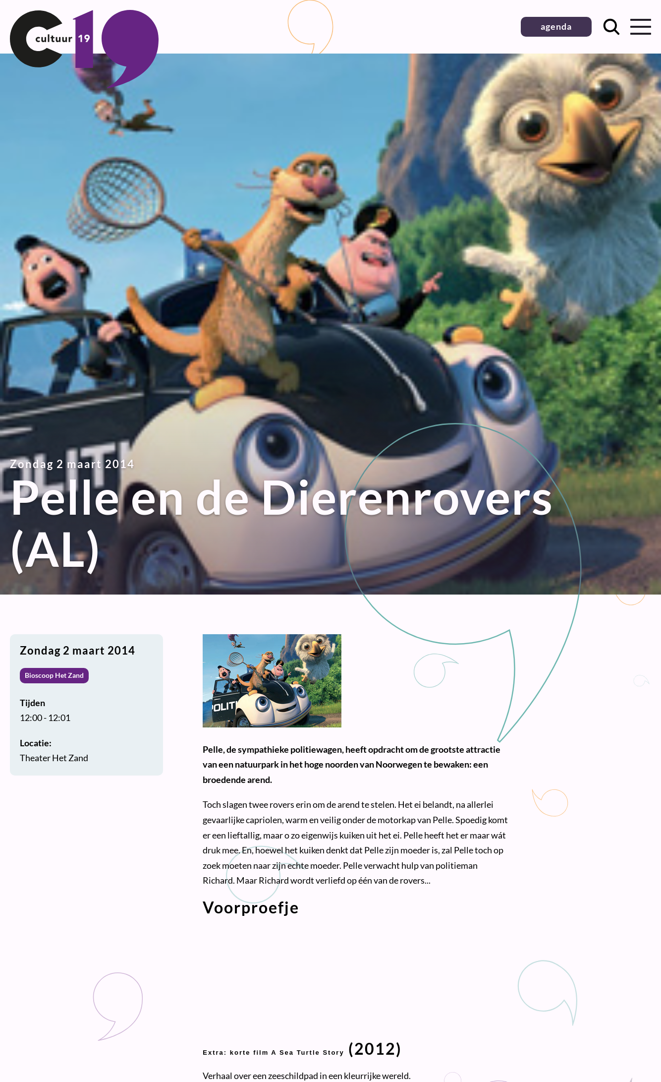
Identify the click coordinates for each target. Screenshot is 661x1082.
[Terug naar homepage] (84, 84)
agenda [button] (556, 26)
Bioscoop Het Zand (54, 675)
